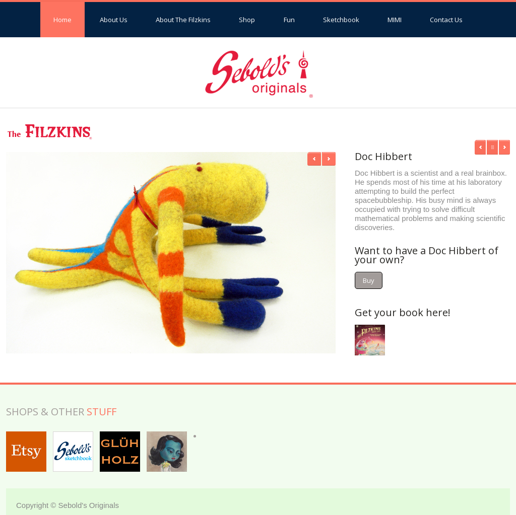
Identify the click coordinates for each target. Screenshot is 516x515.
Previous (314, 159)
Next (329, 159)
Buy (368, 280)
